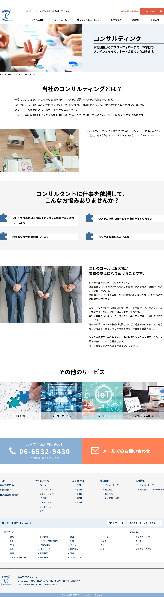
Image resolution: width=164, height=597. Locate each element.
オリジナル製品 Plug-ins (89, 12)
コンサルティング (47, 506)
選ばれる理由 (37, 12)
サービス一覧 (60, 12)
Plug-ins (43, 485)
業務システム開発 (47, 493)
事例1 (79, 485)
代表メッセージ (111, 485)
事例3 (79, 493)
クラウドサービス (47, 489)
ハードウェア (45, 502)
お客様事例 (116, 12)
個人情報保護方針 (9, 494)
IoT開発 (43, 498)
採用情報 (154, 12)
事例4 (79, 498)
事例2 (79, 489)
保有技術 (108, 493)
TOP (2, 74)
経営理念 (108, 489)
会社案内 (136, 12)
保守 (41, 511)
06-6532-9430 (129, 4)
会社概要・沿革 (111, 498)
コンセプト (114, 523)
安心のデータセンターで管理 (142, 523)
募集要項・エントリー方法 (151, 489)
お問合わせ (6, 490)
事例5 (79, 502)
